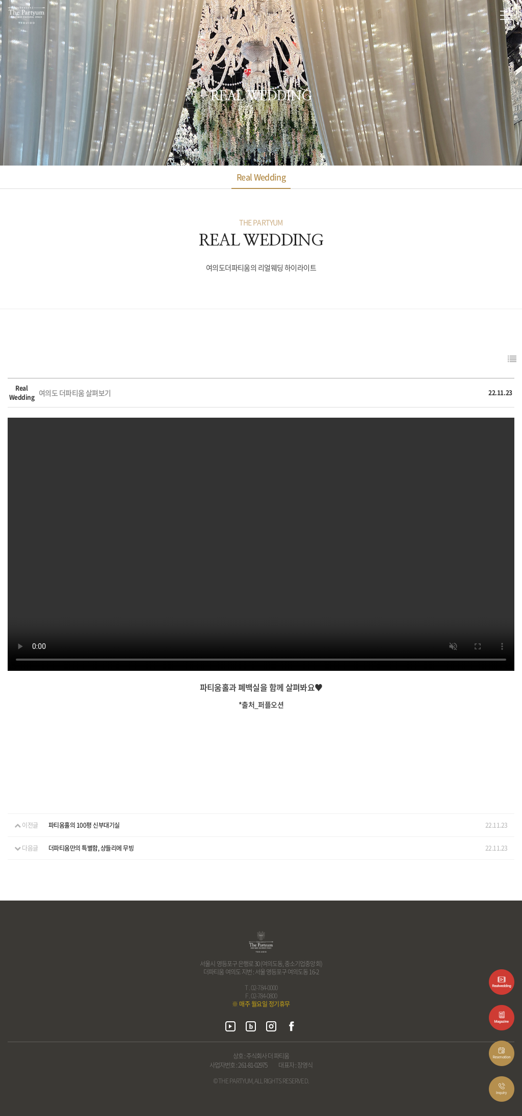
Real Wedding (261, 177)
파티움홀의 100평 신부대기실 (84, 825)
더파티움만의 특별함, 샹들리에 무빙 (91, 848)
